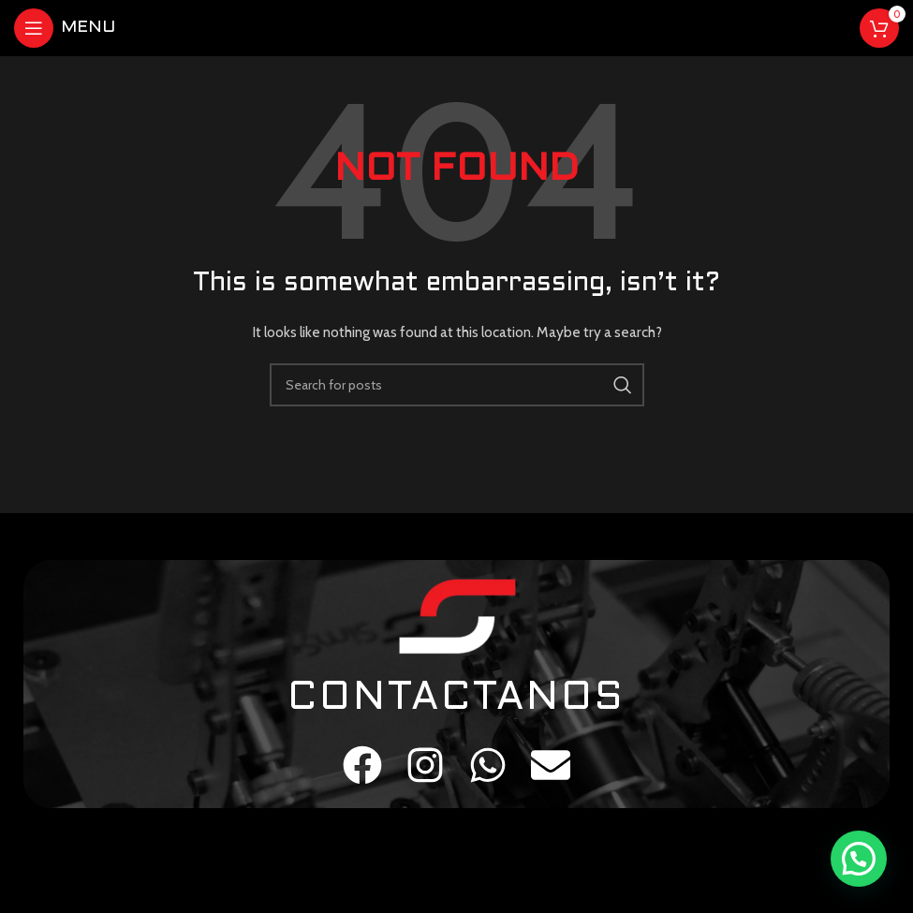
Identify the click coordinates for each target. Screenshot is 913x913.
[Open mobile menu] (65, 28)
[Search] (457, 384)
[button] (859, 859)
